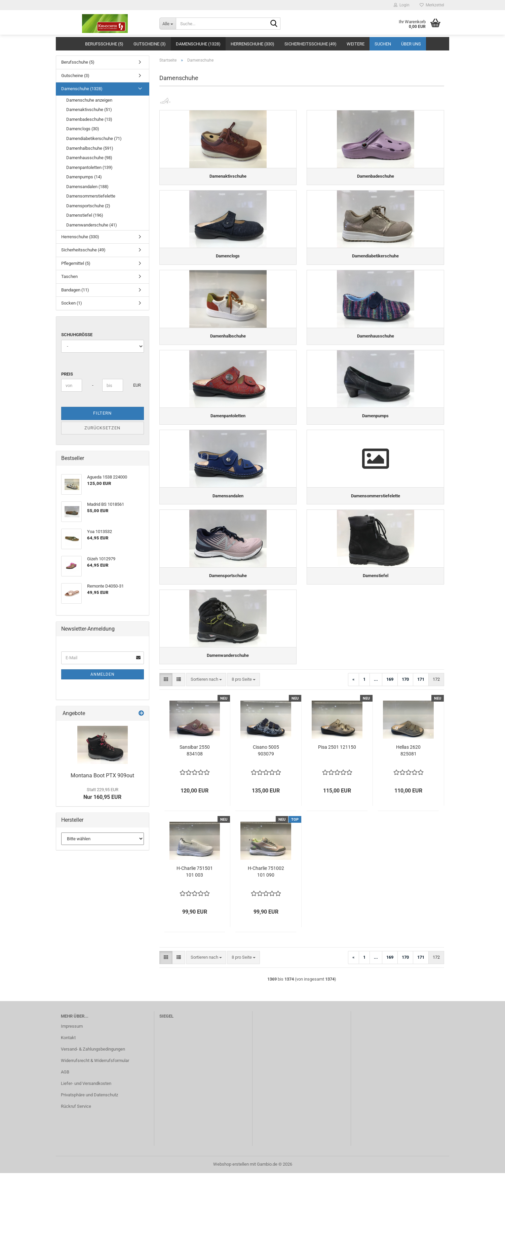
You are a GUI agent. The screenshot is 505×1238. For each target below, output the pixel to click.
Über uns (411, 43)
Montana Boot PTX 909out (102, 775)
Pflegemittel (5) (75, 263)
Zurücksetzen (102, 427)
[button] (165, 744)
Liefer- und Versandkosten (86, 1148)
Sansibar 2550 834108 (195, 815)
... (376, 744)
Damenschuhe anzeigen (89, 100)
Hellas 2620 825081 (408, 815)
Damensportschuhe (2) (88, 205)
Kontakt (68, 1102)
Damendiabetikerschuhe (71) (94, 138)
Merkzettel (432, 5)
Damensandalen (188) (87, 186)
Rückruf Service (76, 1171)
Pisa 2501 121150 (337, 812)
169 (389, 744)
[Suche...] (167, 23)
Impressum (72, 1091)
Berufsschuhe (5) (104, 43)
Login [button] (402, 5)
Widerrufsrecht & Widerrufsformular (95, 1125)
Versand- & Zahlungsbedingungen (93, 1114)
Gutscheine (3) (149, 43)
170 (405, 744)
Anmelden (102, 674)
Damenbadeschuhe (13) (89, 119)
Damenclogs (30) (82, 128)
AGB (65, 1136)
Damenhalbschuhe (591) (89, 148)
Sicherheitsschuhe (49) (310, 43)
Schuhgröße (76, 334)
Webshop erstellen (231, 1229)
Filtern (102, 413)
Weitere (355, 43)
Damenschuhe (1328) (198, 43)
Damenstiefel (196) (84, 215)
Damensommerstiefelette (90, 196)
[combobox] (206, 744)
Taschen (69, 276)
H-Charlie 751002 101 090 (266, 936)
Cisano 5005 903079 (266, 815)
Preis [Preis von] (67, 374)
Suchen (383, 43)
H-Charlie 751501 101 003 (195, 936)
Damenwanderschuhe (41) (91, 224)
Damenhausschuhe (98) (89, 157)
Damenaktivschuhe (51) (89, 109)
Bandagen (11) (75, 289)
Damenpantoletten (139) (89, 167)
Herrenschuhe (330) (252, 43)
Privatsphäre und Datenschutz (89, 1159)
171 (420, 744)
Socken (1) (71, 303)
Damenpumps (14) (84, 176)
